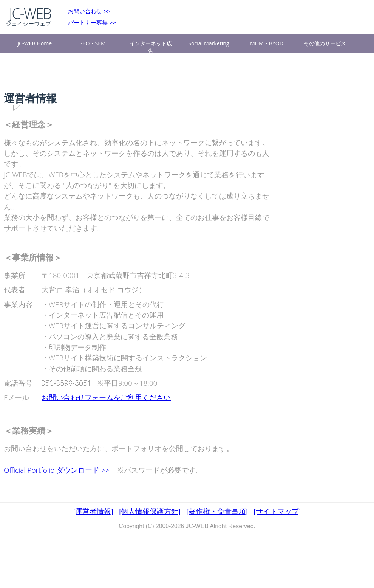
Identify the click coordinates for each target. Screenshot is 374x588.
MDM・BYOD (266, 43)
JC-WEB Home (34, 43)
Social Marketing (208, 43)
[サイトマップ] (277, 511)
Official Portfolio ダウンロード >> (57, 470)
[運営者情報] (93, 511)
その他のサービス (325, 43)
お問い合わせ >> (89, 11)
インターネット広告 (151, 46)
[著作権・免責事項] (216, 511)
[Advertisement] (313, 236)
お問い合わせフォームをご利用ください (106, 397)
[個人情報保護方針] (149, 511)
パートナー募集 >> (92, 22)
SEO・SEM (93, 43)
